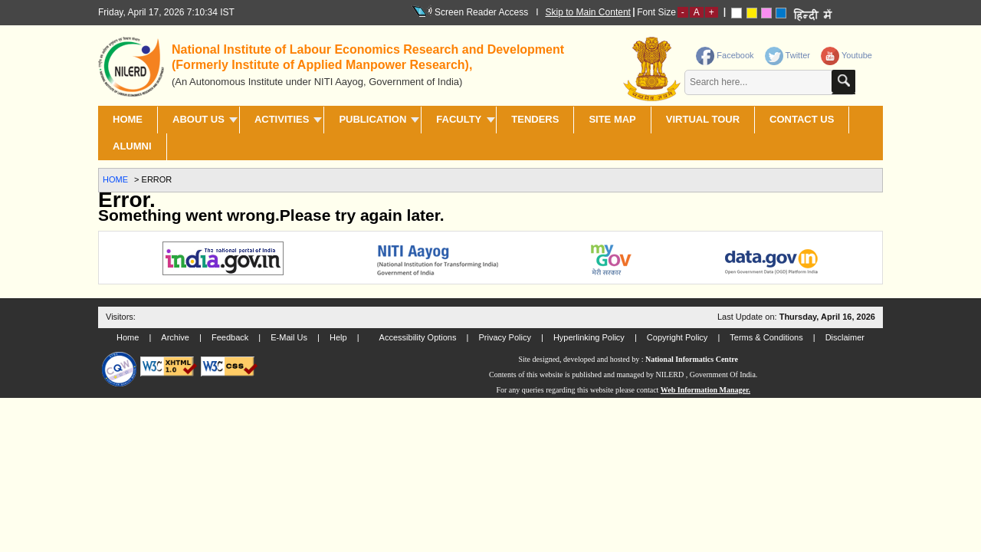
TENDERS (535, 119)
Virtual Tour (703, 119)
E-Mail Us (289, 337)
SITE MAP (612, 119)
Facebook (724, 55)
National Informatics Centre (691, 359)
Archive (175, 337)
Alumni (132, 146)
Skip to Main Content (588, 12)
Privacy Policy (504, 337)
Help (338, 337)
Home (128, 119)
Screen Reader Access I (483, 11)
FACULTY (458, 119)
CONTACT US (801, 119)
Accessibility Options (418, 337)
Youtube (846, 55)
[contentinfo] (753, 71)
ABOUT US (198, 119)
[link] (789, 52)
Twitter (787, 55)
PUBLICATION (372, 119)
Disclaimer (845, 337)
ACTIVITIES (282, 119)
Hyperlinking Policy (589, 337)
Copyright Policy (677, 337)
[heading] (375, 64)
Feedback (230, 337)
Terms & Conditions (766, 337)
